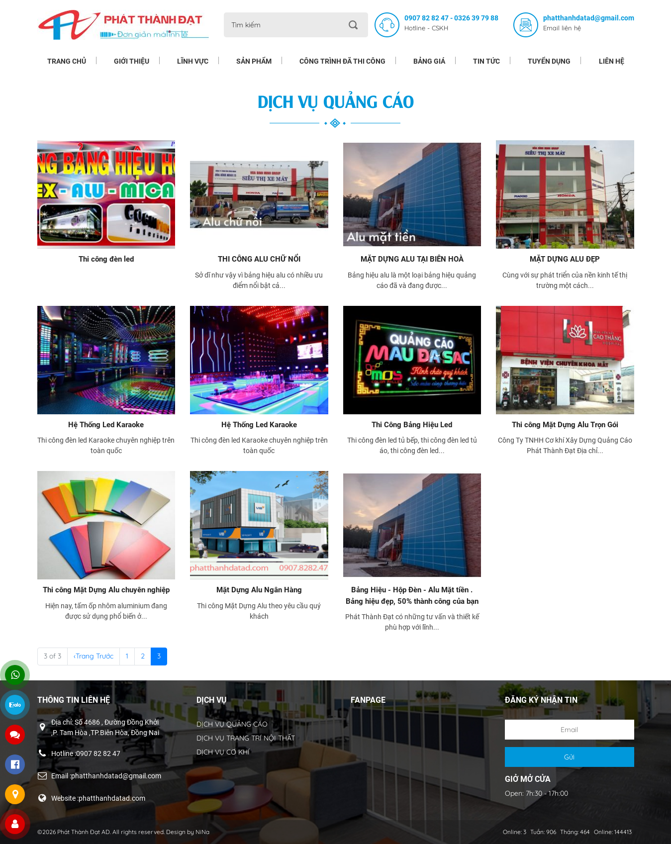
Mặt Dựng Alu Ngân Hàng (259, 589)
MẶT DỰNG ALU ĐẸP (565, 259)
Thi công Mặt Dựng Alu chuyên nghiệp (106, 589)
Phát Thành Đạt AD (83, 832)
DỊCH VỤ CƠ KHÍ (223, 752)
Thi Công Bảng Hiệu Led (412, 424)
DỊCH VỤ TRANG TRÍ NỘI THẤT (245, 738)
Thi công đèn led (106, 259)
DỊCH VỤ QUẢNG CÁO (232, 724)
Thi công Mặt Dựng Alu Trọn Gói (565, 424)
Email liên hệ (562, 28)
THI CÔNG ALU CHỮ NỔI (259, 259)
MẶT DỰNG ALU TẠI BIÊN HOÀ (412, 259)
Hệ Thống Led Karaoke (106, 424)
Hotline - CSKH (426, 28)
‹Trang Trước (93, 656)
